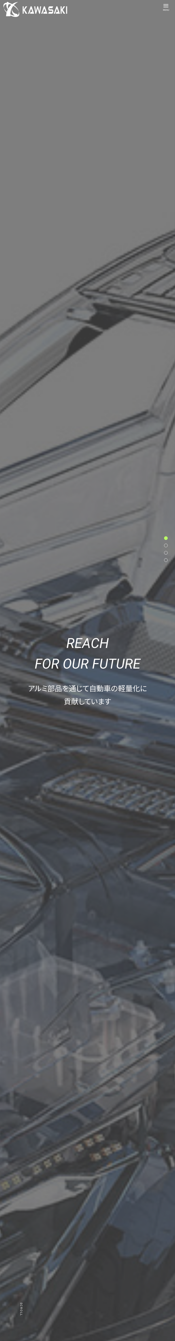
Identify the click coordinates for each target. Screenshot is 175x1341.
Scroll (21, 1309)
